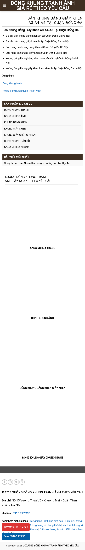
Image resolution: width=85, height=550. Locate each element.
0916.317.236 (21, 513)
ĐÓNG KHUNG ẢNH (15, 116)
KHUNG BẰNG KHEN (15, 122)
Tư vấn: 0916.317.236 (16, 527)
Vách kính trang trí (73, 525)
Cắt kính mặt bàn (53, 521)
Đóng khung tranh (12, 83)
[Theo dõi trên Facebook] (4, 482)
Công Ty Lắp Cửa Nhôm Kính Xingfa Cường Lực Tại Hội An (36, 163)
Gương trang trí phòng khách (45, 525)
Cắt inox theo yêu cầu (52, 529)
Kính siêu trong (73, 521)
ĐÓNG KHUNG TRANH (16, 109)
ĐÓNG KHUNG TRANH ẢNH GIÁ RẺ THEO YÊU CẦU (43, 5)
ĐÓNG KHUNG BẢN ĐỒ (17, 141)
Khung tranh (35, 521)
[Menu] (4, 6)
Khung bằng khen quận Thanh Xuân (21, 90)
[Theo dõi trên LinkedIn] (22, 482)
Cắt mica (33, 529)
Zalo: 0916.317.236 (14, 536)
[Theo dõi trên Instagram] (10, 482)
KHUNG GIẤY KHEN (15, 128)
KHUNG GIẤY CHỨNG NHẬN (19, 134)
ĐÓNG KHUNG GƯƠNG (16, 147)
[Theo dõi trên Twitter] (16, 482)
